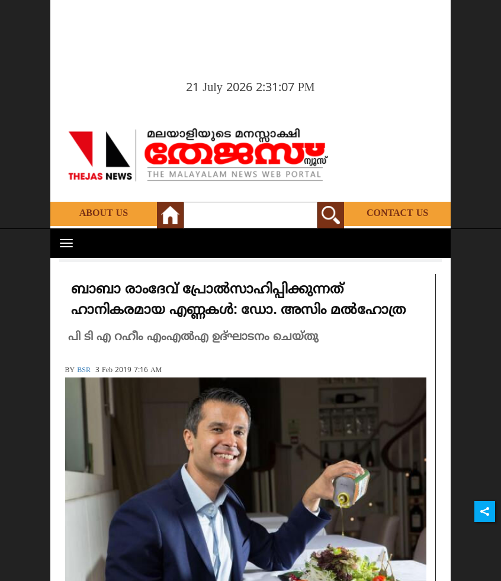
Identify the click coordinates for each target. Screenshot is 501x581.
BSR (84, 370)
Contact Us (397, 214)
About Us (103, 214)
